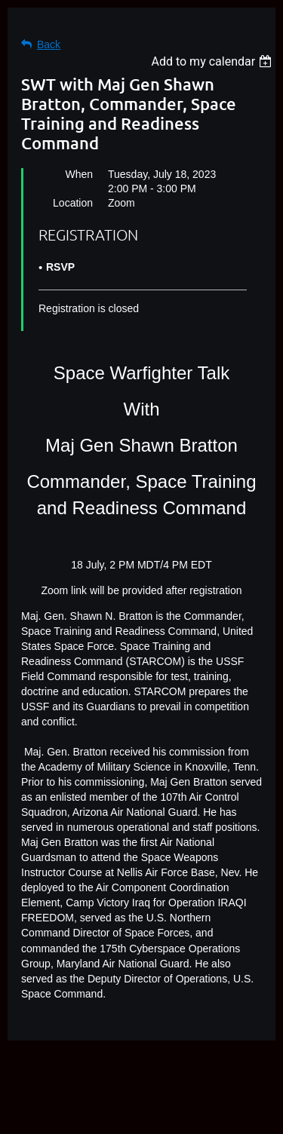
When (79, 174)
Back (48, 44)
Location (73, 203)
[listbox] (213, 61)
